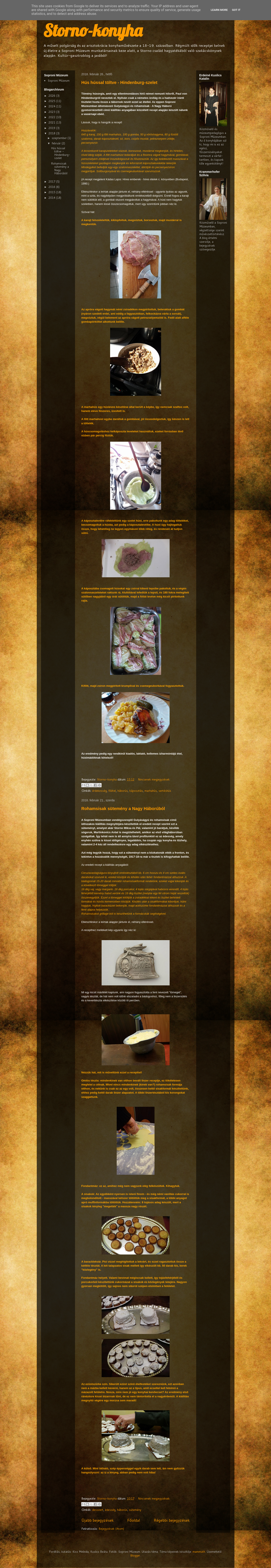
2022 (52, 117)
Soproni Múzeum (59, 80)
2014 (52, 198)
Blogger (135, 1555)
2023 (52, 112)
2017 (52, 181)
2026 (52, 96)
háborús (123, 791)
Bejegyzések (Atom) (111, 1529)
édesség (110, 1510)
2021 (52, 122)
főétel (112, 791)
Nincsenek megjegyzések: (154, 779)
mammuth (199, 1552)
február (57, 143)
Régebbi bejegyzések (172, 1520)
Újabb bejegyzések (97, 1520)
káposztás (136, 791)
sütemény (135, 1510)
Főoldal (133, 1520)
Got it (236, 9)
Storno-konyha (92, 30)
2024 (52, 106)
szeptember (60, 138)
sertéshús (165, 791)
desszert (97, 1510)
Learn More (219, 9)
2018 (52, 133)
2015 (52, 192)
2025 (52, 101)
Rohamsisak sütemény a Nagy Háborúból (123, 808)
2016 (52, 187)
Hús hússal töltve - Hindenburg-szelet (119, 82)
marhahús (151, 791)
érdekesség (99, 791)
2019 (52, 128)
